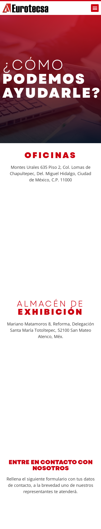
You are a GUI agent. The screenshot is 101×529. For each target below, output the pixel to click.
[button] (95, 8)
